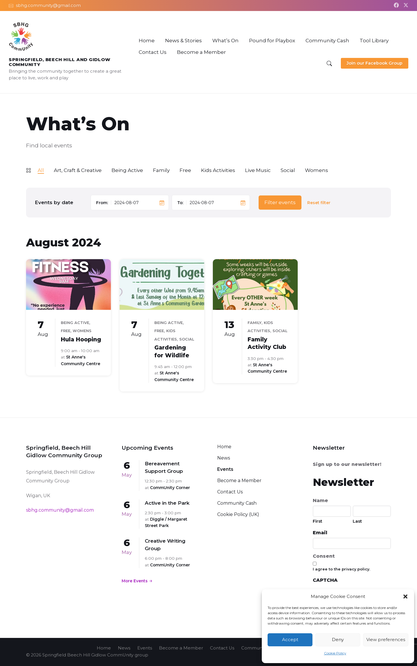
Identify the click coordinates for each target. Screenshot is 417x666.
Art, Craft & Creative (78, 170)
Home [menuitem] (104, 648)
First (317, 521)
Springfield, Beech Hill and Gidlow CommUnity (59, 62)
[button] (405, 596)
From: (102, 202)
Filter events (280, 202)
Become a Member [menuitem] (181, 648)
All (41, 170)
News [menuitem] (124, 648)
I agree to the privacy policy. (341, 569)
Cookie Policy (335, 653)
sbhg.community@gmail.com (60, 510)
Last (357, 521)
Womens (316, 170)
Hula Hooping (81, 339)
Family (161, 170)
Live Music (258, 170)
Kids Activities (218, 170)
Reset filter (318, 203)
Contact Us (230, 492)
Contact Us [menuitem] (222, 648)
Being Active (127, 170)
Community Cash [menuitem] (260, 648)
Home (224, 446)
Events (225, 469)
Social (288, 170)
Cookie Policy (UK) (238, 514)
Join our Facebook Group (375, 63)
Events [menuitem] (144, 648)
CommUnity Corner (170, 487)
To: (180, 202)
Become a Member (239, 480)
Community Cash (237, 503)
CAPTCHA (325, 580)
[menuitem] (147, 40)
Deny (338, 639)
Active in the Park (167, 503)
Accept (290, 639)
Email (320, 532)
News (223, 458)
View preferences (385, 639)
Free (185, 170)
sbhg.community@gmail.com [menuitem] (48, 5)
